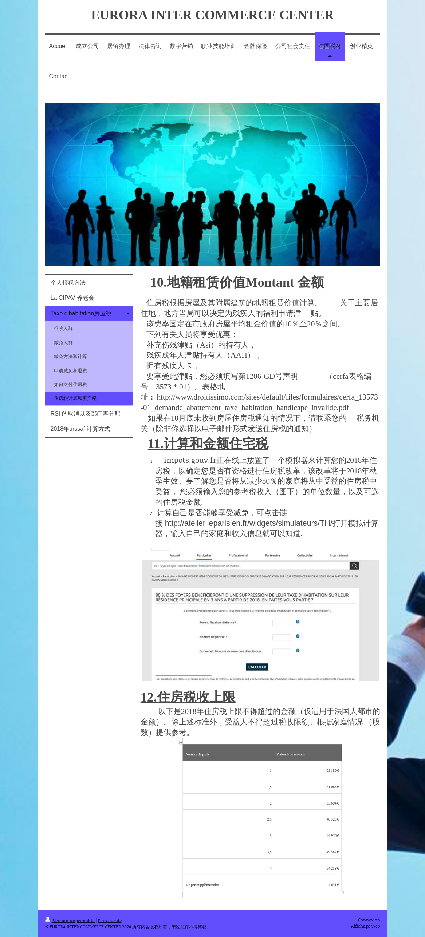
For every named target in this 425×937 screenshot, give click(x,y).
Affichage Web (365, 926)
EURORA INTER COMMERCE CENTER (212, 15)
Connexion (369, 920)
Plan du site (110, 920)
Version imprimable (70, 920)
